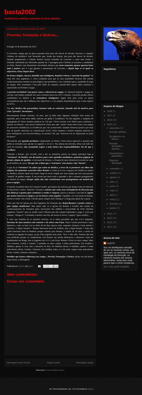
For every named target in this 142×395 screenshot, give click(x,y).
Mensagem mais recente (18, 362)
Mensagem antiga (84, 362)
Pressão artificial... (118, 132)
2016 (110, 120)
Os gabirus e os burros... (117, 137)
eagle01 (111, 243)
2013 (110, 218)
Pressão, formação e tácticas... (116, 146)
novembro (115, 168)
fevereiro (114, 203)
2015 (110, 124)
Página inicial (53, 362)
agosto (113, 177)
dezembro (115, 128)
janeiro (113, 208)
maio (112, 190)
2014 (110, 213)
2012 (110, 222)
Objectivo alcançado (115, 161)
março (113, 199)
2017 (110, 115)
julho (112, 182)
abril (112, 195)
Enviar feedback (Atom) (55, 370)
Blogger (91, 389)
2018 (110, 111)
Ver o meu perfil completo (116, 266)
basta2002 (19, 11)
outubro (114, 173)
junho (113, 186)
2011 (110, 227)
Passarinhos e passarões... (116, 154)
